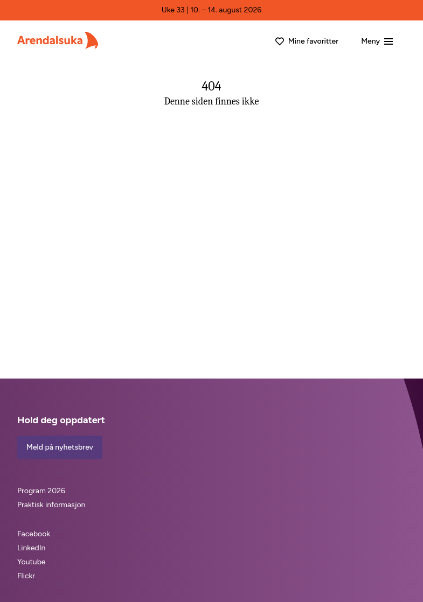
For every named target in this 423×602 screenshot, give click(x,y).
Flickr (26, 575)
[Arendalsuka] (57, 40)
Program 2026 (41, 490)
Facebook (33, 533)
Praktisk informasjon (51, 504)
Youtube (31, 561)
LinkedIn (31, 547)
